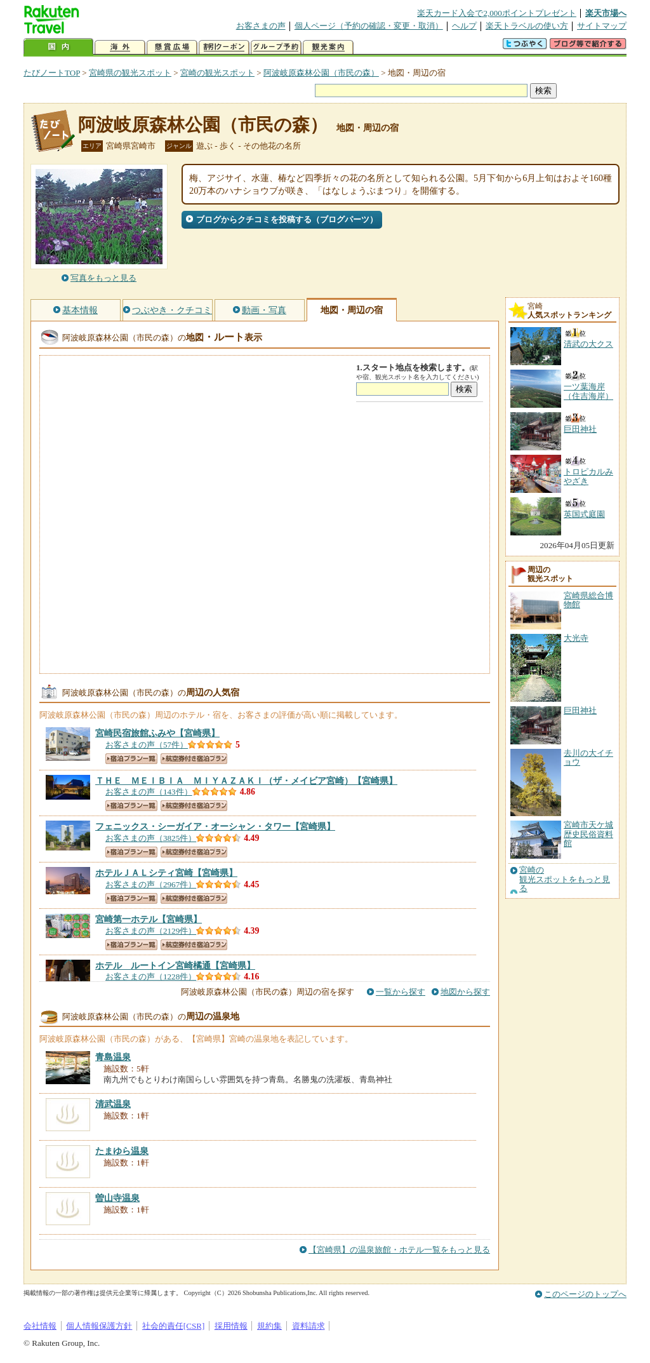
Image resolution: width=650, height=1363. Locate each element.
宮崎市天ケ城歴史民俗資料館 (588, 834)
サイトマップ (602, 25)
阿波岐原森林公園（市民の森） (321, 72)
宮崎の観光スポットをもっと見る (564, 879)
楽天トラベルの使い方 (527, 25)
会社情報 (39, 1326)
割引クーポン (224, 47)
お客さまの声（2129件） (150, 931)
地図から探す (465, 992)
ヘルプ (464, 25)
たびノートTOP (51, 72)
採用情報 (231, 1326)
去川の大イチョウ (588, 757)
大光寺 (576, 638)
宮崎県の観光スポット (130, 72)
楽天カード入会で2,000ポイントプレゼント (496, 13)
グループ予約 (276, 47)
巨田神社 (580, 710)
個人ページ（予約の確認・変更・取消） (369, 25)
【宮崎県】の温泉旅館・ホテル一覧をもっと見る (399, 1249)
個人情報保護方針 (99, 1326)
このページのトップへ (585, 1294)
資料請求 (308, 1326)
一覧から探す (400, 992)
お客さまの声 (261, 25)
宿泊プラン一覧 (131, 758)
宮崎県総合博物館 (588, 600)
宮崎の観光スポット (217, 72)
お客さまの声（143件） (148, 791)
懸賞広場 (172, 47)
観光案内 (328, 47)
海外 (120, 47)
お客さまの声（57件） (146, 744)
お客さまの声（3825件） (150, 838)
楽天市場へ (606, 13)
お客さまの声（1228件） (150, 976)
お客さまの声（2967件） (150, 884)
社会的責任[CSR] (173, 1326)
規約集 (269, 1326)
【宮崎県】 (157, 733)
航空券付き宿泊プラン (194, 758)
